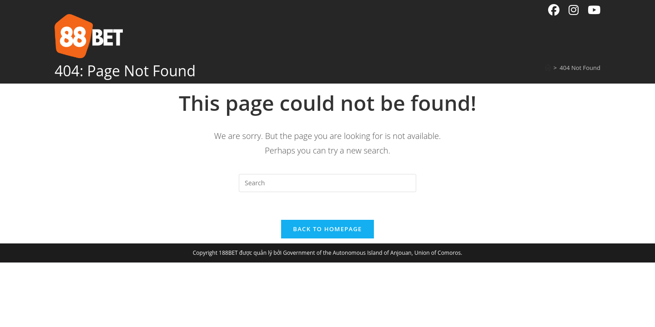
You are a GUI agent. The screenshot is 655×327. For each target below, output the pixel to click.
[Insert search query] (327, 183)
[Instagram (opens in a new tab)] (573, 10)
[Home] (548, 68)
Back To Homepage (327, 229)
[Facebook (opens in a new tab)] (554, 10)
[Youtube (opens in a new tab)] (591, 10)
